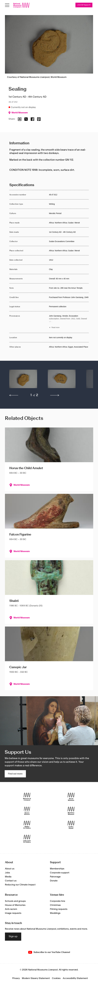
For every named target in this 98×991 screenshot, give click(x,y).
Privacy (16, 978)
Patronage (55, 877)
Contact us (11, 881)
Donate (54, 881)
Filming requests (58, 909)
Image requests (13, 913)
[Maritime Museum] (71, 811)
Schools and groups (15, 901)
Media (8, 877)
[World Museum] (71, 797)
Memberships (57, 869)
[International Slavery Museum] (27, 811)
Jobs (7, 873)
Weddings (55, 913)
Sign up (13, 936)
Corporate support (59, 873)
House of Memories (15, 905)
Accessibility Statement (75, 978)
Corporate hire (57, 901)
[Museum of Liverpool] (27, 797)
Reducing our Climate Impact (20, 885)
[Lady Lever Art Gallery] (27, 839)
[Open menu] (7, 5)
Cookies (56, 978)
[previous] (13, 395)
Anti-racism (11, 909)
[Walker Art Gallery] (27, 825)
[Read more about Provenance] (69, 322)
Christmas (55, 905)
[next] (54, 395)
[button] (23, 380)
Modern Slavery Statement (36, 978)
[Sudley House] (71, 825)
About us (9, 869)
